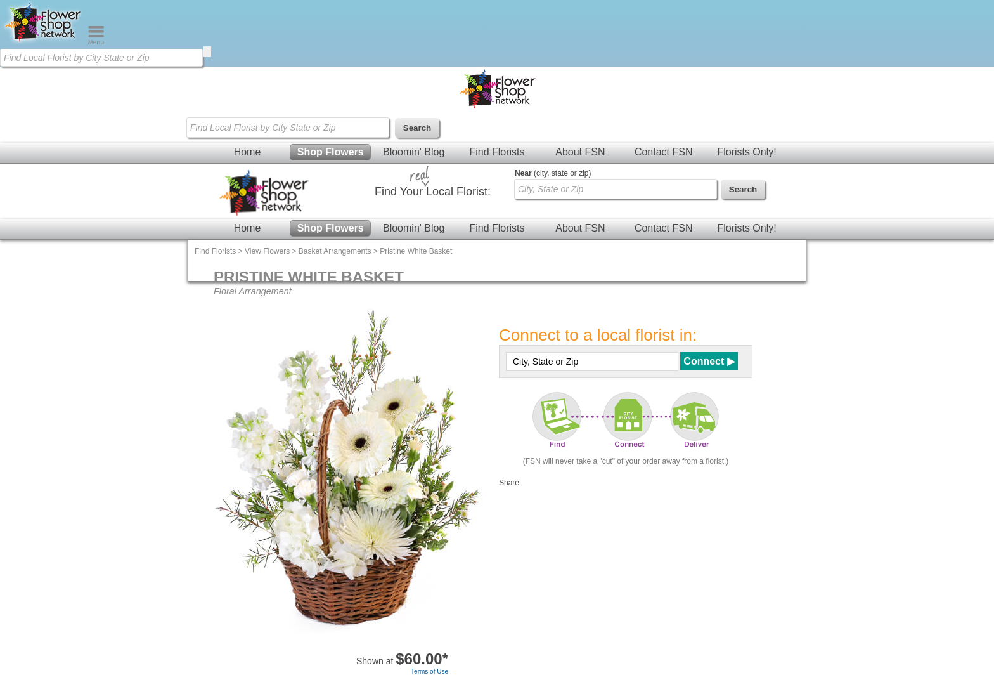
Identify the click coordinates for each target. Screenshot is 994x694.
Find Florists (496, 152)
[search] (207, 51)
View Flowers (267, 251)
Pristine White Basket (416, 251)
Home (247, 152)
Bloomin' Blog (413, 152)
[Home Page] (43, 41)
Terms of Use (429, 671)
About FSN (580, 152)
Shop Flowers (330, 152)
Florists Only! (746, 152)
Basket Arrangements (335, 251)
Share (509, 482)
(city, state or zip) (553, 173)
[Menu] (96, 41)
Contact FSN (664, 152)
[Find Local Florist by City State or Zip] (101, 58)
